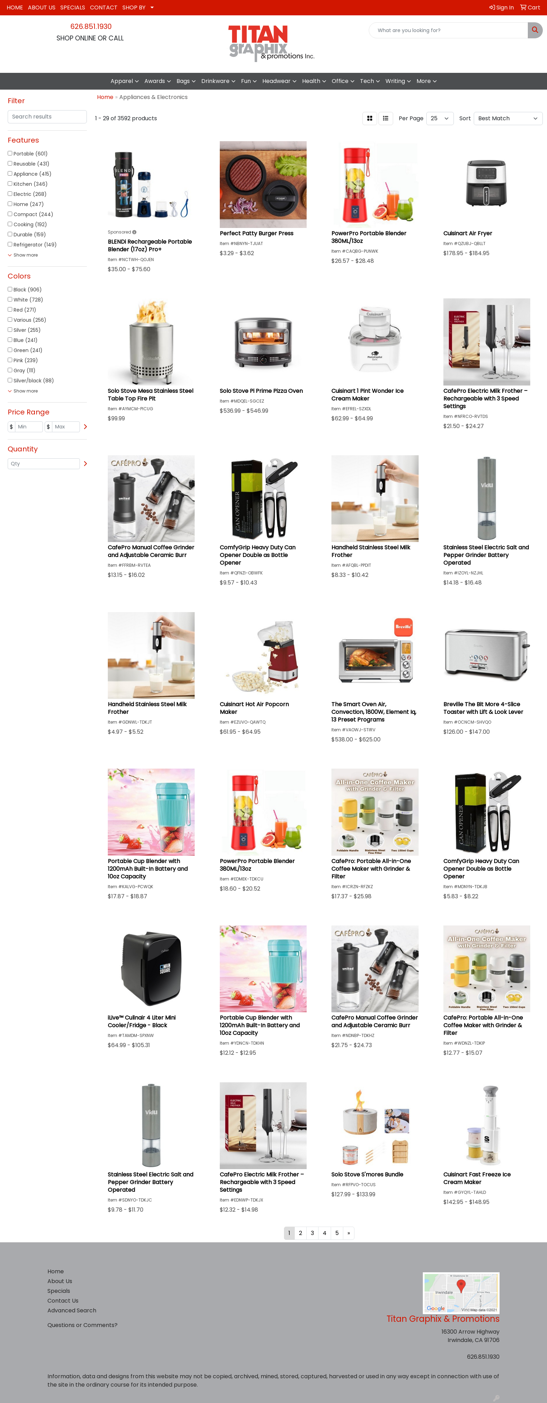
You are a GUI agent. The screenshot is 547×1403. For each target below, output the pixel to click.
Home (55, 1271)
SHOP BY (133, 7)
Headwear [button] (276, 81)
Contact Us (62, 1301)
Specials (58, 1291)
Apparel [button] (122, 81)
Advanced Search (71, 1310)
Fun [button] (246, 81)
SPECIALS (72, 7)
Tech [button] (367, 81)
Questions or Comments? (82, 1325)
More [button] (424, 81)
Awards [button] (154, 81)
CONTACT (104, 7)
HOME (15, 7)
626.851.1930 (91, 26)
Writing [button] (395, 81)
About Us (59, 1281)
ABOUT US (41, 7)
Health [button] (311, 81)
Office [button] (340, 81)
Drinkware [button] (215, 81)
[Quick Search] (448, 30)
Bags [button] (183, 81)
